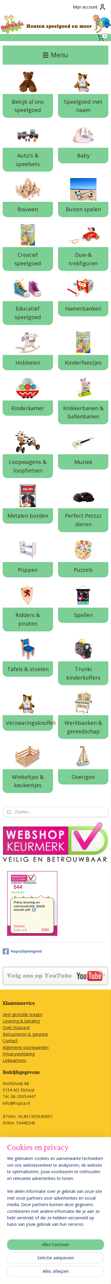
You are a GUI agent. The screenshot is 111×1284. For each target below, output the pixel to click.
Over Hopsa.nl (16, 1027)
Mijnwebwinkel (85, 1273)
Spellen (83, 614)
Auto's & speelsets (28, 159)
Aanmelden (18, 1232)
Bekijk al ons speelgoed (28, 106)
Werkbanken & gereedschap (83, 727)
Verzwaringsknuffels (29, 722)
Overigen (83, 776)
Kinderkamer (27, 408)
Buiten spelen (83, 209)
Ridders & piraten (27, 619)
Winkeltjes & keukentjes (28, 781)
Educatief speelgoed (28, 313)
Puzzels (83, 569)
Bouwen (27, 209)
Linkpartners (14, 1060)
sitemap (93, 1263)
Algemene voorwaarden (26, 1047)
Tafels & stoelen (28, 669)
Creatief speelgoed (28, 259)
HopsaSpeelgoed (22, 951)
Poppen (28, 569)
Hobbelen (27, 362)
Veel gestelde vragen (22, 1014)
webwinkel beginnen (33, 1273)
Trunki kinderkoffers (83, 673)
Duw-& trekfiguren (83, 259)
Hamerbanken (83, 308)
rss (106, 1263)
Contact (10, 1040)
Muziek (83, 461)
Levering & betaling (21, 1021)
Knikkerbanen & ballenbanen (83, 412)
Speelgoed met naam (83, 106)
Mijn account (89, 7)
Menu (55, 55)
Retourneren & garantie (25, 1034)
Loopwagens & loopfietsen (27, 466)
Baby (83, 155)
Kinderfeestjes (83, 362)
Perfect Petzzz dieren (83, 520)
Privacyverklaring (19, 1054)
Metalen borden (27, 515)
